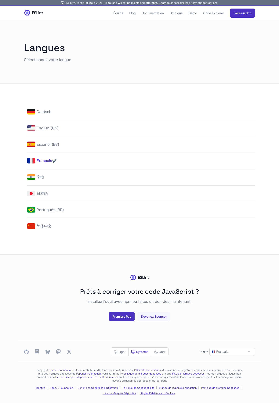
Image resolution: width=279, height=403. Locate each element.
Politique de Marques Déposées (220, 387)
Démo (193, 13)
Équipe (118, 13)
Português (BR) (45, 210)
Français (39, 161)
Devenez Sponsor (154, 316)
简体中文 (39, 226)
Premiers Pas (121, 316)
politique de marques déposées (142, 373)
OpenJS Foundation (60, 370)
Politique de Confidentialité (138, 387)
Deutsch (39, 112)
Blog (132, 13)
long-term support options (201, 2)
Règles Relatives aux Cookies (157, 393)
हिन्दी (35, 177)
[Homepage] (33, 13)
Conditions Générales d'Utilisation (98, 387)
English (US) (43, 128)
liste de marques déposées (188, 373)
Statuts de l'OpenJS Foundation (178, 387)
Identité (40, 387)
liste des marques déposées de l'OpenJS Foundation (86, 377)
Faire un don (243, 13)
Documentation (153, 13)
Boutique (176, 13)
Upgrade (164, 2)
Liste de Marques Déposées (119, 393)
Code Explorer (213, 13)
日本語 (37, 193)
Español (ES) (43, 144)
